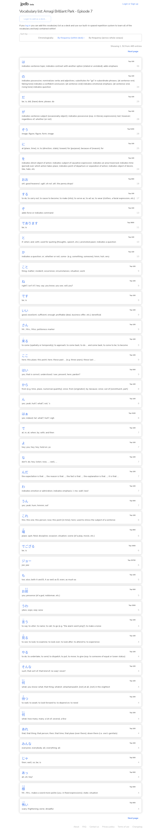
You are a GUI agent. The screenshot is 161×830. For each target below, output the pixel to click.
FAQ (84, 826)
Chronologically (45, 37)
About (76, 826)
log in (27, 25)
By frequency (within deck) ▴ (71, 37)
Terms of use (123, 826)
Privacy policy (108, 826)
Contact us (94, 826)
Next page (133, 51)
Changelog (137, 826)
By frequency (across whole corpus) (106, 37)
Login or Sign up (130, 3)
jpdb (24, 4)
